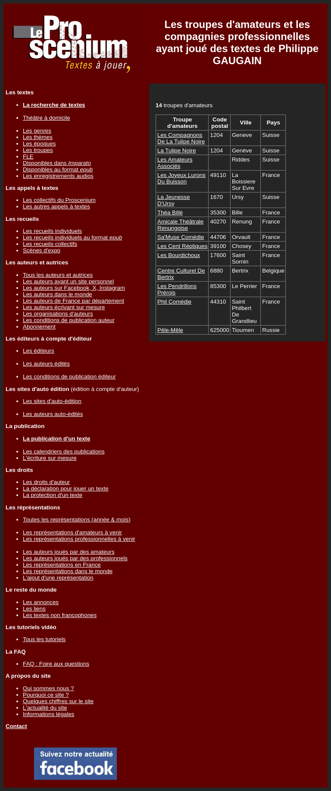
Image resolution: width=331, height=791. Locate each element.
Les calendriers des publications (64, 451)
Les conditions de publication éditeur (69, 376)
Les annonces (41, 602)
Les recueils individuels (52, 231)
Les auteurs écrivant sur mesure (64, 307)
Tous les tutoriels (44, 639)
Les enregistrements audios (58, 176)
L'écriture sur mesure (50, 458)
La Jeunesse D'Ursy (173, 200)
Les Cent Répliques (182, 246)
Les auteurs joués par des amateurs (69, 552)
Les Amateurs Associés (175, 162)
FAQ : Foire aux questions (56, 664)
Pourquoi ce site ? (46, 695)
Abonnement (39, 326)
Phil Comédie (174, 301)
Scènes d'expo (41, 250)
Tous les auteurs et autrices (58, 275)
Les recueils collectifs (50, 244)
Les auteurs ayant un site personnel (68, 281)
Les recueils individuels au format (72, 237)
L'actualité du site (45, 707)
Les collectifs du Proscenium (59, 200)
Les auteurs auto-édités (53, 414)
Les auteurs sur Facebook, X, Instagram (74, 288)
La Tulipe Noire (176, 150)
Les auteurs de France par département (73, 301)
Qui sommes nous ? (48, 688)
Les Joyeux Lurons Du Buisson (181, 178)
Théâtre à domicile (46, 118)
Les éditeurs (38, 350)
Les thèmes (38, 137)
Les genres (37, 130)
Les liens (34, 608)
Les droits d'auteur (46, 482)
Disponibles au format (58, 169)
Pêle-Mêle (170, 330)
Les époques (39, 143)
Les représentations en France (62, 564)
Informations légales (48, 714)
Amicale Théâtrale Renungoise (180, 224)
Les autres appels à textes (56, 206)
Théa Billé (170, 212)
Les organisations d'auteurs (58, 313)
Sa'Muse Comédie (180, 237)
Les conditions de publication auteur (69, 320)
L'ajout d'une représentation (58, 577)
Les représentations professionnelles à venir (79, 539)
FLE (28, 156)
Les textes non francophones (60, 615)
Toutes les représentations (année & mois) (77, 519)
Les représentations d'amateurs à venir (72, 532)
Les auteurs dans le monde (57, 294)
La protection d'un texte (52, 495)
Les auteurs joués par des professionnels (75, 558)
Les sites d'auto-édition (52, 401)
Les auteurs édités (46, 363)
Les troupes (38, 150)
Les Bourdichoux (178, 255)
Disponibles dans (57, 163)
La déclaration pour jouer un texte (66, 488)
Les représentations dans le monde (67, 571)
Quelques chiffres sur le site (58, 701)
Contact (16, 726)
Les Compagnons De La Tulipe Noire (181, 138)
